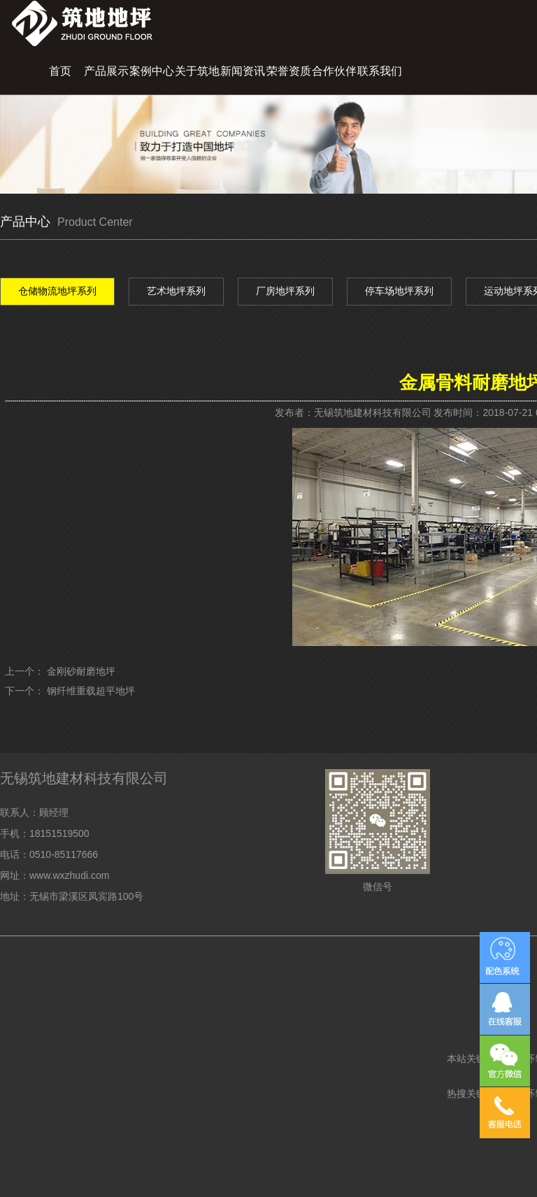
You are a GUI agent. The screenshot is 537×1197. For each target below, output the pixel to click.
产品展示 (106, 71)
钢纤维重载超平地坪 (91, 690)
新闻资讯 (242, 71)
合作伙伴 (334, 71)
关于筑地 (197, 71)
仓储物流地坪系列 (57, 290)
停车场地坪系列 (399, 290)
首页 (60, 71)
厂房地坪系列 (285, 290)
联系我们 (379, 71)
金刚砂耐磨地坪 (81, 671)
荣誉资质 (288, 71)
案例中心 (151, 71)
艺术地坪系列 (176, 290)
